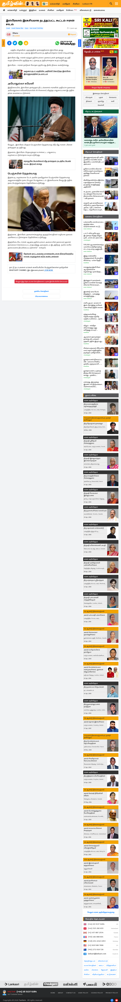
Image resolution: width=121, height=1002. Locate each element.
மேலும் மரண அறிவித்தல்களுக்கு (100, 912)
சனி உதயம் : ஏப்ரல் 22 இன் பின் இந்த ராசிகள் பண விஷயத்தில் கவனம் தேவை (94, 305)
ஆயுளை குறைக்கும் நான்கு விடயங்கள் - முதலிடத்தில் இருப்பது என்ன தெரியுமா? (93, 339)
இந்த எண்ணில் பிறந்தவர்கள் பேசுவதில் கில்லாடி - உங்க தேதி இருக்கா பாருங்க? (93, 258)
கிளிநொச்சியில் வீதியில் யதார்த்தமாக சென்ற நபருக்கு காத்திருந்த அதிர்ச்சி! (94, 183)
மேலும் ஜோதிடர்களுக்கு (101, 88)
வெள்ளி (101, 105)
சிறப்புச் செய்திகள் (93, 152)
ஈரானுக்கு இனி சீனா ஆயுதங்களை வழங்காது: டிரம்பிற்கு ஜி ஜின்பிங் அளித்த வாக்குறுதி (93, 269)
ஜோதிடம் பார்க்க (94, 51)
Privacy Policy (112, 993)
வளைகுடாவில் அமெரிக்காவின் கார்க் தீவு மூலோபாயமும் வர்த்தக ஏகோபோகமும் (99, 141)
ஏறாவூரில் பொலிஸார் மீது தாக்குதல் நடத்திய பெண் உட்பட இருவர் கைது (47, 162)
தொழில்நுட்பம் (89, 961)
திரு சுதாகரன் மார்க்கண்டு (94, 528)
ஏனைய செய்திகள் (94, 216)
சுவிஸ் (86, 970)
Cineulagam (87, 240)
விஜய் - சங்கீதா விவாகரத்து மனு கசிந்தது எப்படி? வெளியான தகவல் (91, 328)
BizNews (72, 10)
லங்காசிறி (55, 4)
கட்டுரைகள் (111, 974)
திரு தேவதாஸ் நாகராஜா (93, 424)
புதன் (101, 97)
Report (72, 34)
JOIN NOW (48, 270)
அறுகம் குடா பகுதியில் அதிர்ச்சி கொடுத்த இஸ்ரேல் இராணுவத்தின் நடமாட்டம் (47, 72)
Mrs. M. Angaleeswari (108, 78)
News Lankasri (88, 229)
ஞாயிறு (101, 101)
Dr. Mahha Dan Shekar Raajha (91, 78)
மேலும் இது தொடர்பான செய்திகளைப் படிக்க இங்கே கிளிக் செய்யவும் (41, 281)
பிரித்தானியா (111, 965)
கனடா (101, 965)
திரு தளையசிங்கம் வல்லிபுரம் (95, 511)
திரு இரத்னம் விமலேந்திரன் (94, 776)
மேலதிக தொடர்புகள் (95, 919)
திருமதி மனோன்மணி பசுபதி (95, 545)
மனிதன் (66, 4)
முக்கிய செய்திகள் (41, 291)
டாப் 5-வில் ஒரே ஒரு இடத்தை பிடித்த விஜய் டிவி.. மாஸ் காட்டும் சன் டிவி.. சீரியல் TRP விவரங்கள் (93, 235)
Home (53, 993)
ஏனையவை (100, 10)
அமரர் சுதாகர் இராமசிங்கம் (94, 722)
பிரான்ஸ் (94, 970)
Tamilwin (22, 1000)
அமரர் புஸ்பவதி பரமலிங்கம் (94, 615)
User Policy (83, 993)
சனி (112, 101)
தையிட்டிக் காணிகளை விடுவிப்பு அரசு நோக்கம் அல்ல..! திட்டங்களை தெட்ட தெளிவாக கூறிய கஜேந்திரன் (94, 206)
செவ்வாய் (113, 97)
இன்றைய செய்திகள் (101, 94)
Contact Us (71, 993)
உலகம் (42, 10)
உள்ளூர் (23, 10)
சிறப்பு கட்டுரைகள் (93, 111)
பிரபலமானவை (41, 296)
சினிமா (76, 4)
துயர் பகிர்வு (90, 395)
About (60, 993)
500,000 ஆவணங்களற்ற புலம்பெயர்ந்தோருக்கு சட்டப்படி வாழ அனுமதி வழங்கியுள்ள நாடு (94, 247)
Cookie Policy (97, 993)
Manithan (86, 263)
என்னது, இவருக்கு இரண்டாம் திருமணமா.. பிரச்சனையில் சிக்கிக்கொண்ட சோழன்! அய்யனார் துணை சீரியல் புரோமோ (94, 384)
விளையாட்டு (86, 10)
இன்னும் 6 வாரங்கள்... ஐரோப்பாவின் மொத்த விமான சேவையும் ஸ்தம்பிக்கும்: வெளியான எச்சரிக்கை (94, 282)
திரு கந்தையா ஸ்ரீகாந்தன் (94, 580)
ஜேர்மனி (104, 970)
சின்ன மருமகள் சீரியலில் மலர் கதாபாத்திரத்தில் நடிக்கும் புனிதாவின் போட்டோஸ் (94, 350)
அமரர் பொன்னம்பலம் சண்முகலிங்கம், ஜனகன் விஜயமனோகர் (93, 669)
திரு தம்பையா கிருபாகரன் (94, 687)
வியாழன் (88, 97)
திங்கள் (89, 101)
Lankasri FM (87, 4)
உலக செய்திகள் (90, 965)
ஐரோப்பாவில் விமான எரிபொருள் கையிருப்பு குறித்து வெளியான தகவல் (93, 172)
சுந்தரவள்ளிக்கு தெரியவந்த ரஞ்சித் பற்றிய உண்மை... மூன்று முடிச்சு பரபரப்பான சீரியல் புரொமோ (94, 316)
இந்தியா (33, 10)
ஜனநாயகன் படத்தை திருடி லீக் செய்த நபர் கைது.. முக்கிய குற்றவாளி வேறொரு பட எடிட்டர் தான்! (94, 373)
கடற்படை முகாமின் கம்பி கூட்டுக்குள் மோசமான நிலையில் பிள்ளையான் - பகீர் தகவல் (94, 195)
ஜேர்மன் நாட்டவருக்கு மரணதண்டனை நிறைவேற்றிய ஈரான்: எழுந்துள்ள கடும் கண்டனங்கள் (48, 255)
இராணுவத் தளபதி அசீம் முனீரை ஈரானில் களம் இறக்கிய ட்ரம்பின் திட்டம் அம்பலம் (94, 160)
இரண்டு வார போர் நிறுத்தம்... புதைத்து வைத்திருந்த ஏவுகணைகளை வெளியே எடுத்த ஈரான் (93, 294)
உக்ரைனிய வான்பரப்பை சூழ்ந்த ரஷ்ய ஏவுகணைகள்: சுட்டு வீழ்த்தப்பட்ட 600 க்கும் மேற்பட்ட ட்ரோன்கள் (94, 224)
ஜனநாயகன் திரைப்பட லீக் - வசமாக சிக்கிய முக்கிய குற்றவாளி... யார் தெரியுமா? (94, 361)
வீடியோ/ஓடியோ (98, 974)
